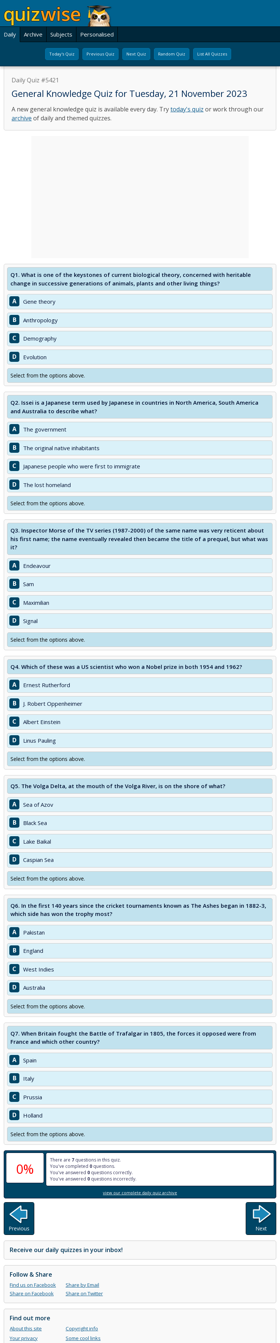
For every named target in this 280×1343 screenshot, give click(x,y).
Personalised (97, 34)
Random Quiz (171, 54)
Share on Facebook (32, 1293)
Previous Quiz (100, 54)
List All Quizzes (212, 54)
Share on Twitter (84, 1293)
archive (22, 118)
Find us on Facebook (33, 1285)
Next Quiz (136, 54)
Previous (19, 1228)
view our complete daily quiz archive (140, 1192)
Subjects (61, 34)
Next (261, 1228)
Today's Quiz (62, 54)
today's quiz (187, 109)
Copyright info (82, 1328)
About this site (26, 1328)
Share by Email (82, 1285)
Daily (10, 34)
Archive (33, 34)
